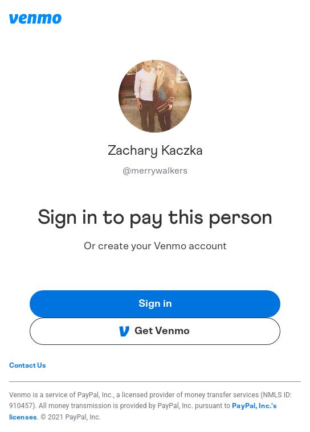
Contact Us (27, 365)
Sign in (155, 304)
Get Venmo (154, 331)
